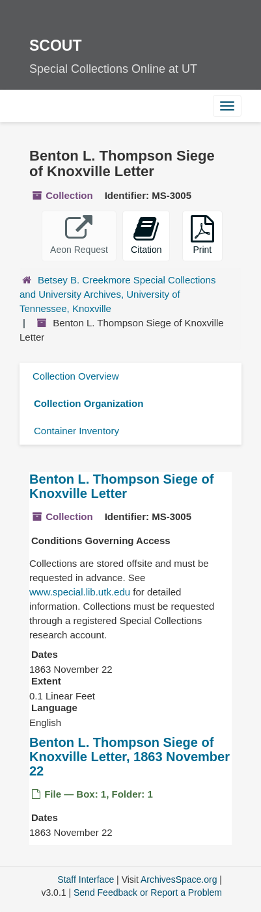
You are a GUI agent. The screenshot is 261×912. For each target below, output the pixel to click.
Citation (146, 235)
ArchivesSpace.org (179, 879)
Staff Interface (85, 879)
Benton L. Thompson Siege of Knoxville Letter (121, 486)
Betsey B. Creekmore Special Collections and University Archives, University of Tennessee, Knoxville (117, 294)
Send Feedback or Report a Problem (148, 892)
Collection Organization (88, 403)
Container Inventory (76, 430)
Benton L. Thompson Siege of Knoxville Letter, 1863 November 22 (129, 756)
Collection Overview (76, 376)
